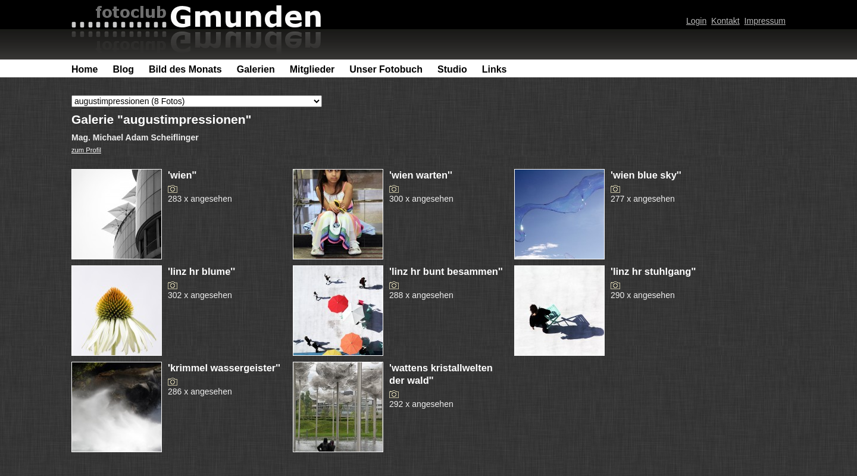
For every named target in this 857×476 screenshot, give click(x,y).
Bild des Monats (185, 69)
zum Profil (86, 150)
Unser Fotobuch (386, 69)
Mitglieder (312, 69)
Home (84, 69)
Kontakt (725, 21)
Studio (452, 69)
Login (696, 21)
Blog (123, 69)
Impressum (765, 21)
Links (494, 69)
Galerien (256, 69)
